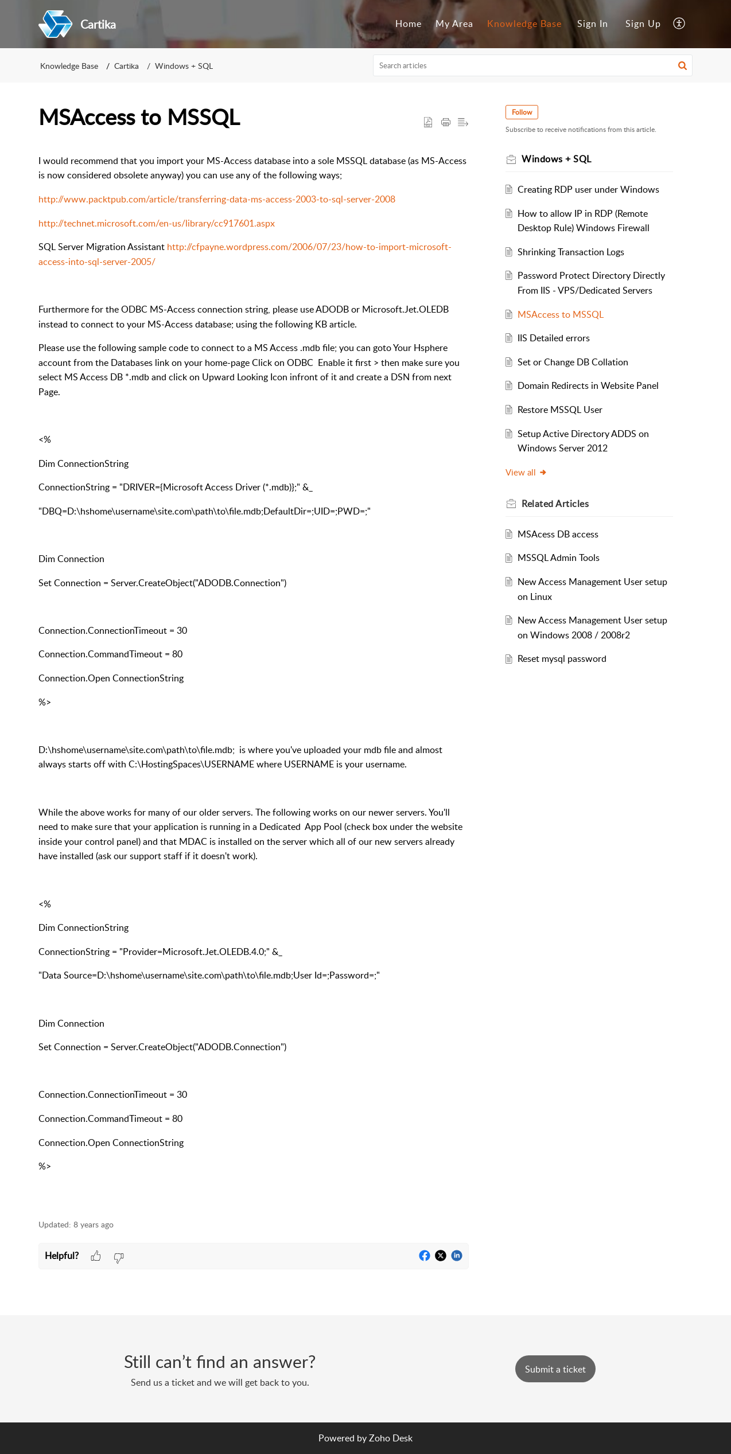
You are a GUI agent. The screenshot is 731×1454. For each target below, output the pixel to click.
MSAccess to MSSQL (561, 314)
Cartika (126, 65)
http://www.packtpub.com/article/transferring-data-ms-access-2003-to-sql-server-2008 (216, 199)
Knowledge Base (524, 23)
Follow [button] (522, 112)
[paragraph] (253, 676)
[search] (533, 65)
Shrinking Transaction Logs (571, 251)
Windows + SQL (184, 65)
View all (526, 472)
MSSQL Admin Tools (559, 557)
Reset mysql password (562, 658)
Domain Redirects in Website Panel (588, 385)
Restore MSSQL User (560, 409)
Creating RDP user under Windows (588, 189)
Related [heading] (555, 503)
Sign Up (643, 23)
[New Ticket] (555, 1369)
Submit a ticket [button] (555, 1369)
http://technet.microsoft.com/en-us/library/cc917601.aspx (156, 223)
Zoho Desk (391, 1438)
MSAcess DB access (558, 534)
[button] (680, 24)
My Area (454, 23)
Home (408, 23)
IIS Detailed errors (554, 338)
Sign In (592, 23)
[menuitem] (408, 24)
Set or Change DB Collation (573, 362)
